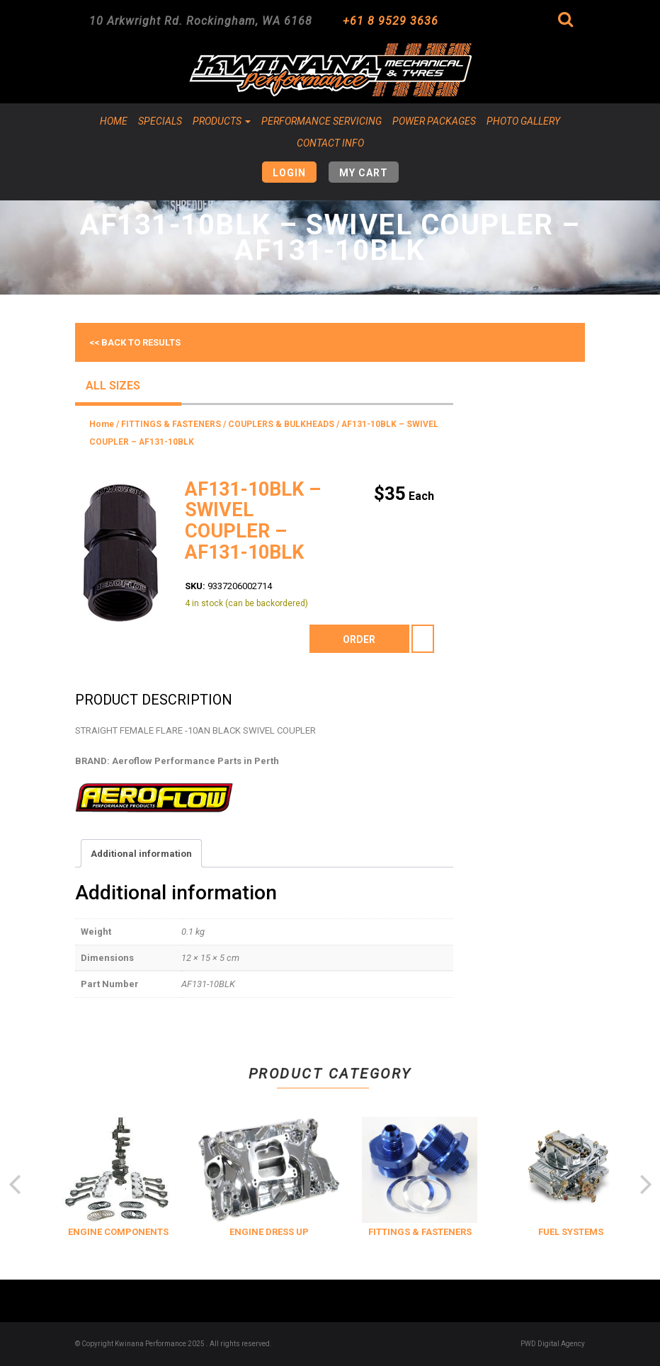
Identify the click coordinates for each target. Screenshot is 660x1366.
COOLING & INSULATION (91, 1231)
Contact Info (330, 143)
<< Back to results (135, 342)
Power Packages (434, 121)
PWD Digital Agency (552, 1344)
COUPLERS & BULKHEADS (281, 424)
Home (113, 121)
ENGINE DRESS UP (393, 1231)
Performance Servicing (321, 121)
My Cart (363, 172)
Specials (160, 121)
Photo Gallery (523, 121)
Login (289, 172)
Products (222, 121)
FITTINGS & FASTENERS (171, 424)
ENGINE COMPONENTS (242, 1231)
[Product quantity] (422, 639)
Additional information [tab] (141, 853)
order (359, 639)
